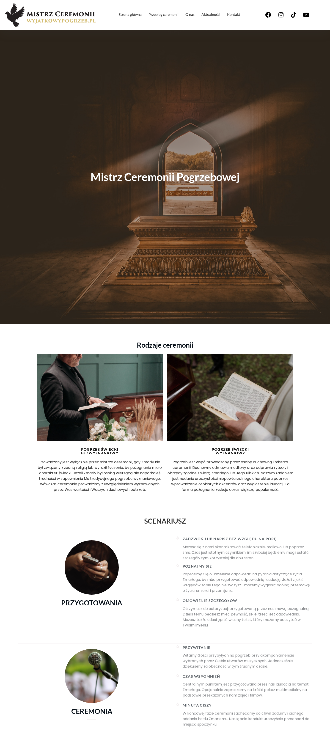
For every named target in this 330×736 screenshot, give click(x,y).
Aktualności (210, 14)
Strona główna (130, 14)
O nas (190, 14)
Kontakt (233, 14)
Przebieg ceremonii (163, 14)
